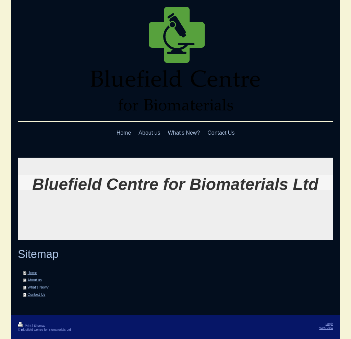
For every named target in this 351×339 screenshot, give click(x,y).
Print (25, 325)
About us (34, 280)
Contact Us (36, 294)
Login (329, 324)
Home (32, 273)
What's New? (38, 287)
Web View (326, 328)
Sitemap (39, 325)
